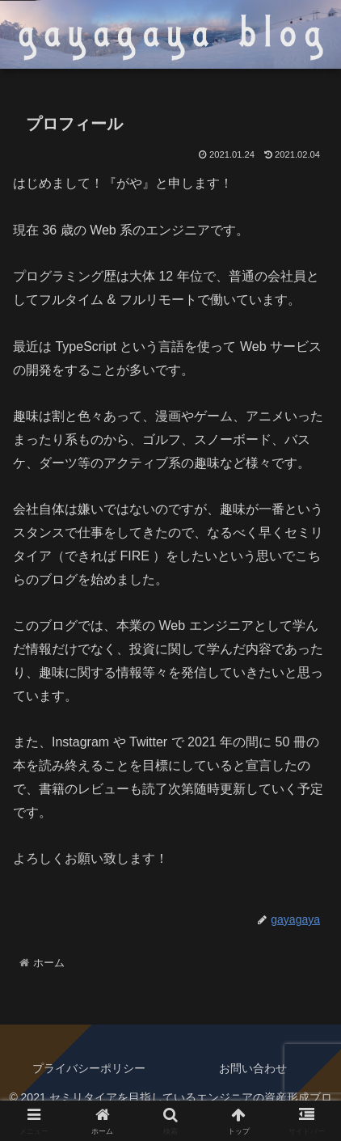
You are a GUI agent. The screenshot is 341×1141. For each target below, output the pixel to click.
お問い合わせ (253, 1068)
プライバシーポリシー (88, 1068)
